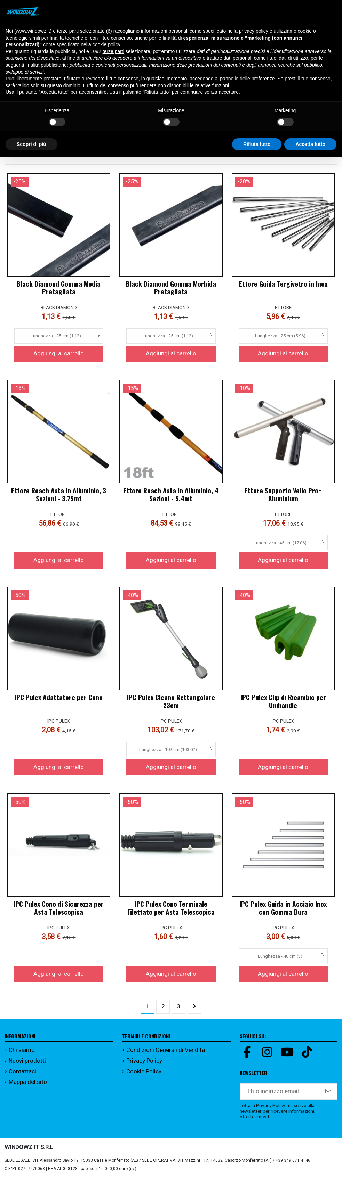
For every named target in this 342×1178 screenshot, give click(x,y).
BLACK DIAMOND (59, 307)
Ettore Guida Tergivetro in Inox (283, 284)
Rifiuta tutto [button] (257, 144)
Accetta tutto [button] (310, 144)
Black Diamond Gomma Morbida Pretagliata (171, 288)
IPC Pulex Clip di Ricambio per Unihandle (283, 701)
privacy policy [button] (253, 31)
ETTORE (283, 307)
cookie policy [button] (106, 44)
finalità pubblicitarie (46, 65)
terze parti (113, 51)
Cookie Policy (143, 1071)
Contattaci (22, 1071)
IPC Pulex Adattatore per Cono (59, 697)
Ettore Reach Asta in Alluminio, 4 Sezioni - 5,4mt (170, 494)
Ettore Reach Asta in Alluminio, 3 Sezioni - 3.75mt (58, 494)
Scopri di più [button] (31, 144)
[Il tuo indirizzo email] (280, 1091)
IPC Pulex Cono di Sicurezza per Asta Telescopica (59, 908)
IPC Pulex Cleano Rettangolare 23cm (171, 701)
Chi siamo (22, 1049)
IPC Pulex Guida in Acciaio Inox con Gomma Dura (283, 908)
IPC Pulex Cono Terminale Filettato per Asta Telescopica (171, 908)
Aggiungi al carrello (58, 353)
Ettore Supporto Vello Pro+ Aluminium (283, 494)
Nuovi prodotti (27, 1060)
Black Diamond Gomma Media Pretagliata (59, 288)
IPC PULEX (58, 721)
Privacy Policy (144, 1060)
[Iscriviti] (328, 1091)
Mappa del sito (28, 1081)
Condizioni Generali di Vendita (165, 1049)
